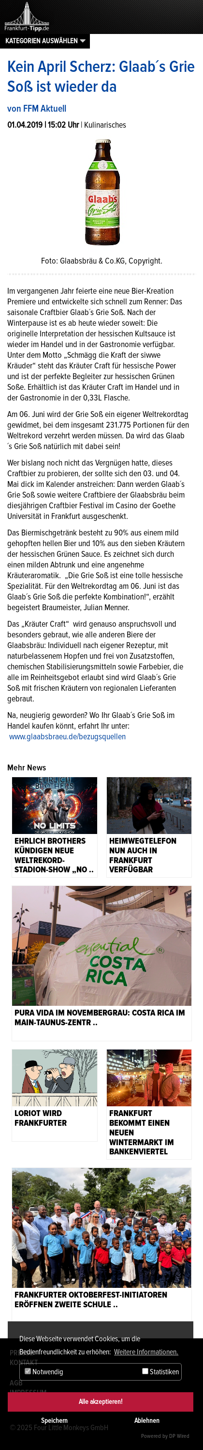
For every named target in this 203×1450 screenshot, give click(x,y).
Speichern (54, 1421)
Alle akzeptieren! (100, 1402)
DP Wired (179, 1436)
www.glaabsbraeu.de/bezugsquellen (67, 736)
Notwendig (44, 1372)
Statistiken (160, 1372)
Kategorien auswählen (41, 40)
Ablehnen (147, 1421)
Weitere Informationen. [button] (146, 1352)
